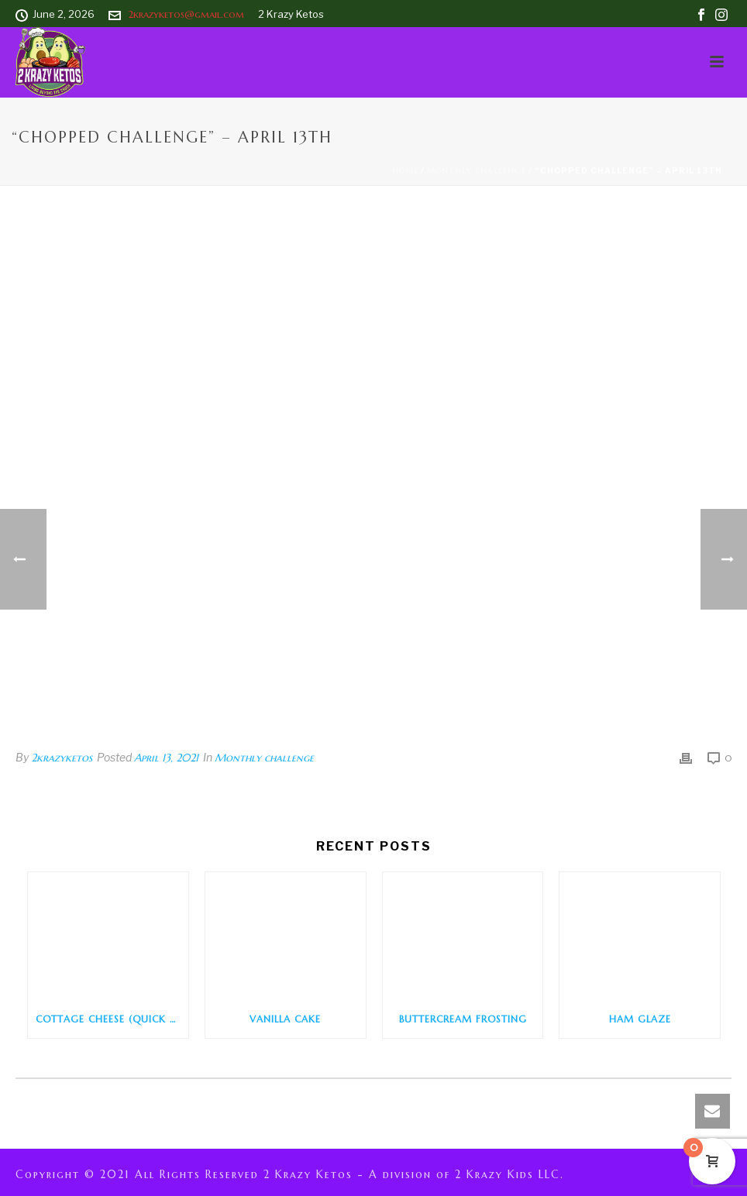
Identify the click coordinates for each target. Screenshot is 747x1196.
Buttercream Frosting (463, 1019)
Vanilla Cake (285, 1019)
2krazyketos (61, 758)
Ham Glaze (640, 1019)
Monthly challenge (476, 171)
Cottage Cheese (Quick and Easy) (112, 1019)
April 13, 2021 (166, 758)
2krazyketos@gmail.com (186, 14)
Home (405, 171)
